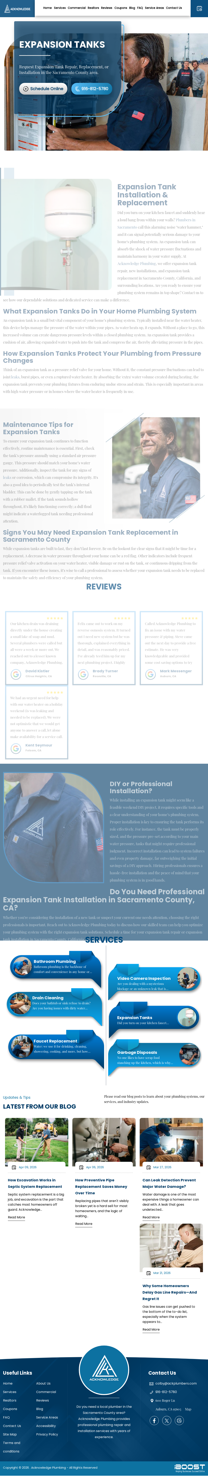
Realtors (93, 8)
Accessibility (46, 1426)
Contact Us (174, 8)
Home (47, 8)
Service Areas (154, 8)
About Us (43, 1383)
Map (188, 1409)
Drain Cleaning (47, 998)
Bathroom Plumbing (55, 961)
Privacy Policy (47, 1434)
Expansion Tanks (134, 1017)
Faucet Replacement (55, 1041)
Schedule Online (46, 89)
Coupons (120, 8)
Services (60, 8)
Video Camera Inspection (144, 978)
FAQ (140, 8)
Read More (16, 1217)
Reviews (106, 8)
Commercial (77, 8)
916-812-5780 (199, 8)
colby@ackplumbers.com (176, 1383)
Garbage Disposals (137, 1052)
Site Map (10, 1434)
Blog (132, 8)
